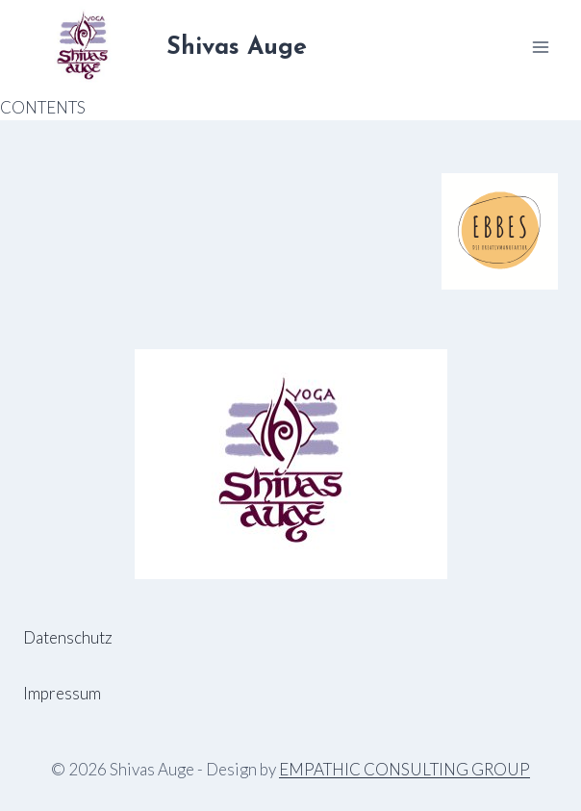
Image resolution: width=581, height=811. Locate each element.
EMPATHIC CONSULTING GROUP (404, 769)
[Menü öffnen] (540, 47)
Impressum (62, 693)
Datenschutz (68, 637)
